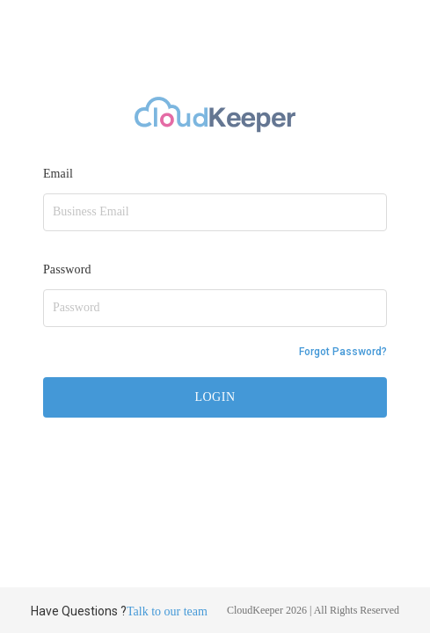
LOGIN (214, 397)
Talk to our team (167, 611)
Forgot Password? (343, 352)
